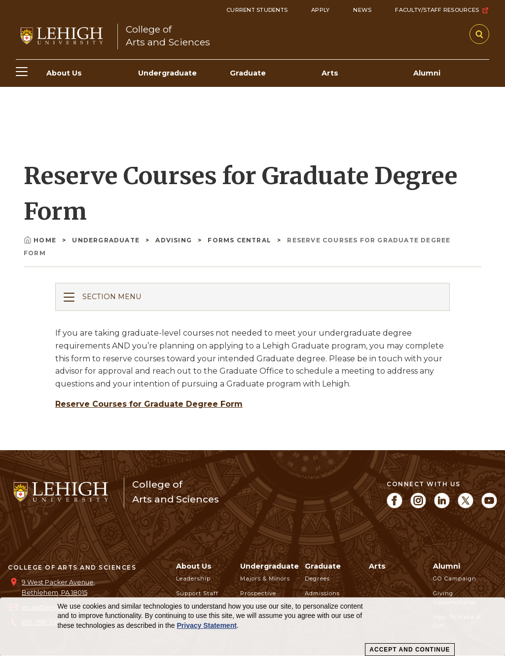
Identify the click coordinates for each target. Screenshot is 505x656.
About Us (194, 566)
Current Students (257, 9)
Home (41, 240)
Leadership (193, 578)
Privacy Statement (206, 625)
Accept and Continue (409, 649)
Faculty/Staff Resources (442, 10)
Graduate (323, 566)
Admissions (322, 593)
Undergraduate (107, 240)
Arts (377, 566)
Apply (320, 9)
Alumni (446, 566)
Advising (174, 240)
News (362, 9)
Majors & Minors (265, 578)
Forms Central (240, 240)
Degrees (317, 578)
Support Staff (197, 593)
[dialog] (252, 627)
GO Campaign (454, 578)
